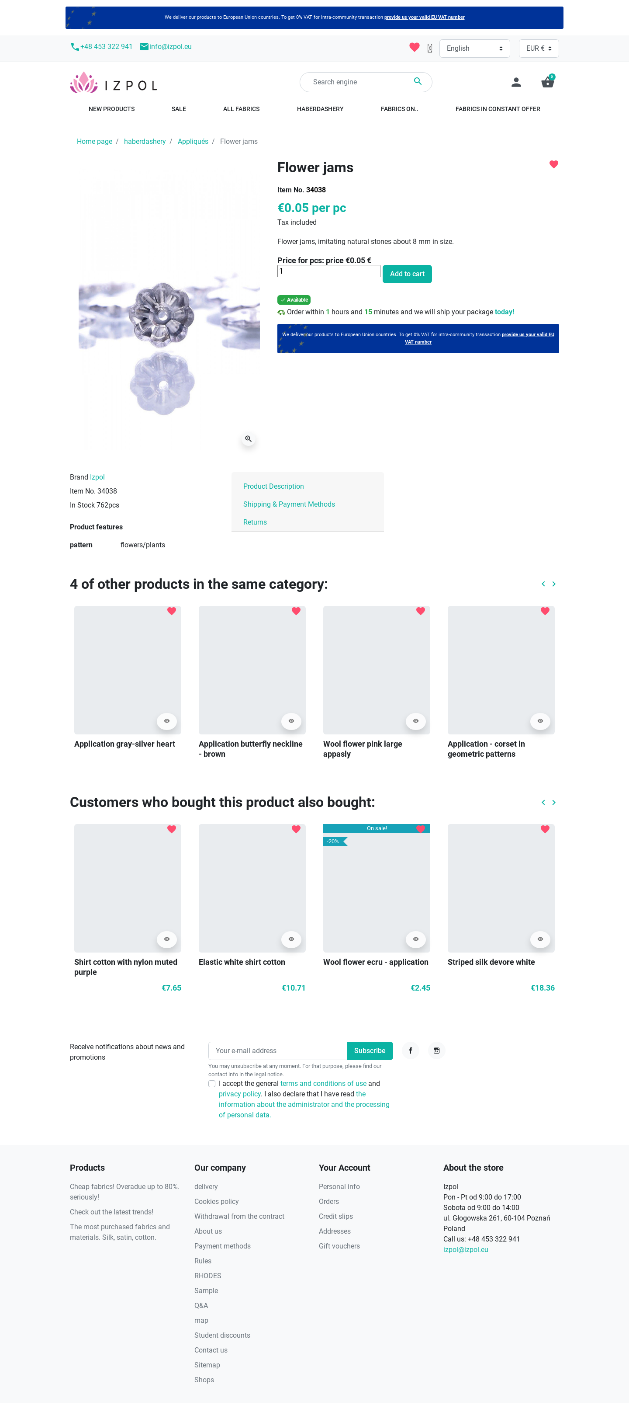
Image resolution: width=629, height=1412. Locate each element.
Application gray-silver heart (124, 743)
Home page (94, 141)
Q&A (201, 1305)
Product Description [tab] (273, 486)
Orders (329, 1201)
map (201, 1320)
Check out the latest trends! (111, 1212)
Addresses (335, 1231)
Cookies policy (216, 1201)
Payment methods (222, 1246)
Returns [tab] (255, 522)
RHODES (207, 1276)
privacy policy (240, 1094)
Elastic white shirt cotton (242, 962)
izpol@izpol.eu (465, 1249)
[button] (547, 82)
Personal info (339, 1186)
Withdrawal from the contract (239, 1216)
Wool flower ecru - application (376, 962)
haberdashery (145, 141)
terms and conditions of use (324, 1083)
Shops (204, 1380)
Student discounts (222, 1335)
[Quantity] (328, 271)
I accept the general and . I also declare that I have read (304, 1099)
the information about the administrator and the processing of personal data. (304, 1104)
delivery (206, 1186)
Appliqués (193, 141)
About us (208, 1231)
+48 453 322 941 (101, 47)
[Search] (366, 82)
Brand (79, 477)
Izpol (97, 477)
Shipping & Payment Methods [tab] (289, 504)
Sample (206, 1291)
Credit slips (336, 1216)
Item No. (290, 190)
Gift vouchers (339, 1246)
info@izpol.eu (165, 47)
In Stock (82, 505)
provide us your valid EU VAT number (424, 17)
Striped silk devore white (491, 962)
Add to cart (407, 274)
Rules (202, 1261)
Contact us (211, 1350)
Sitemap (207, 1365)
